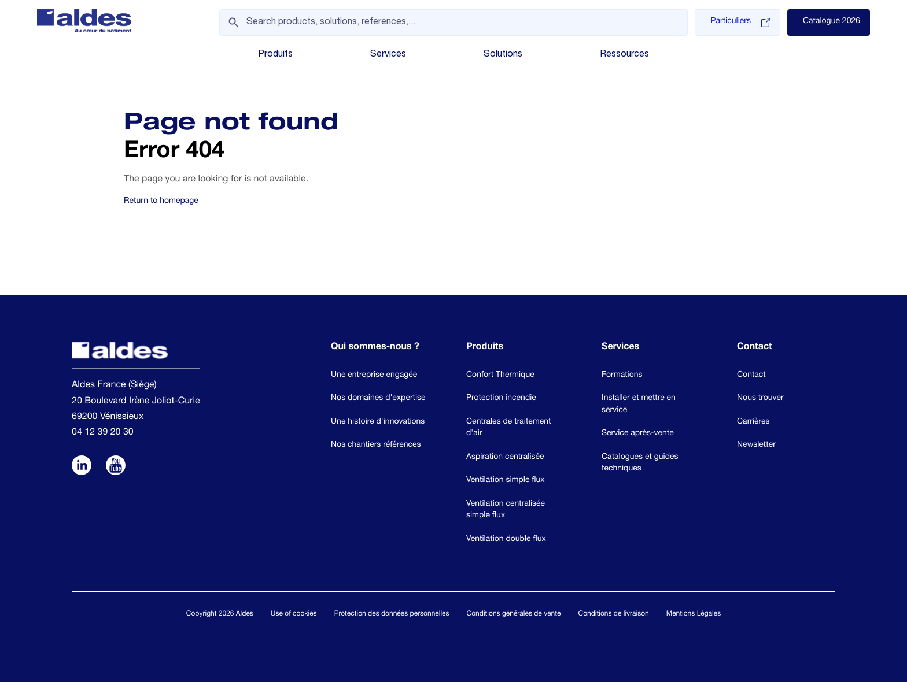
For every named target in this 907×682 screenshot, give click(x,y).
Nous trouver (760, 399)
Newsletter (756, 446)
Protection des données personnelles (391, 614)
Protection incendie (501, 399)
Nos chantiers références (376, 446)
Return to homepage (161, 202)
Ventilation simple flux (505, 481)
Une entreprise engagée (374, 376)
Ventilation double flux (506, 540)
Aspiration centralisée (505, 458)
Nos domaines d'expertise (378, 399)
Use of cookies (294, 614)
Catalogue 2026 (831, 22)
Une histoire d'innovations (378, 422)
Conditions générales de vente (514, 614)
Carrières (753, 422)
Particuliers (740, 22)
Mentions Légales (693, 614)
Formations (622, 376)
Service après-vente (638, 434)
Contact (751, 376)
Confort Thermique (500, 376)
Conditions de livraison (613, 614)
